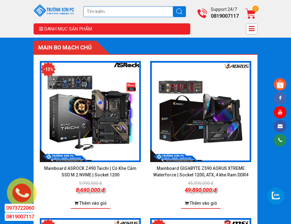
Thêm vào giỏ (90, 203)
